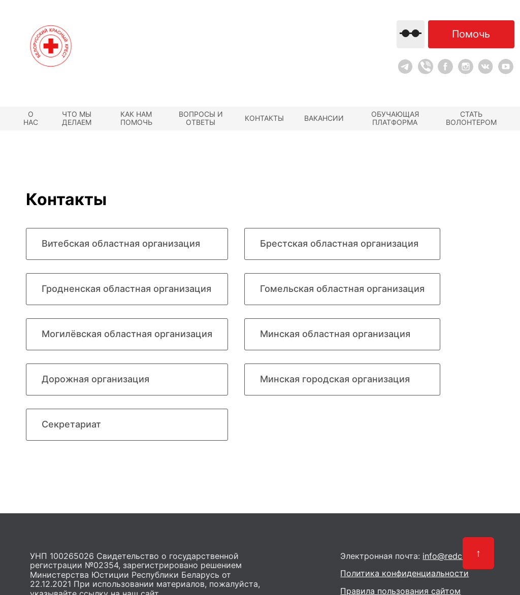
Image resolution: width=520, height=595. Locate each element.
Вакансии (324, 118)
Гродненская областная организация (126, 288)
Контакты (264, 118)
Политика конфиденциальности (404, 573)
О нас (30, 118)
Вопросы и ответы (201, 118)
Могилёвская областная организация (127, 333)
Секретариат (71, 424)
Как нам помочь (136, 118)
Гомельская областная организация (342, 288)
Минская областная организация (335, 333)
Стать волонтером (471, 118)
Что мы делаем (76, 118)
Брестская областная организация (339, 243)
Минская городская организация (335, 379)
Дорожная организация (95, 379)
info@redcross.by (456, 556)
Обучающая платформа (395, 118)
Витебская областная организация (121, 243)
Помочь (471, 34)
